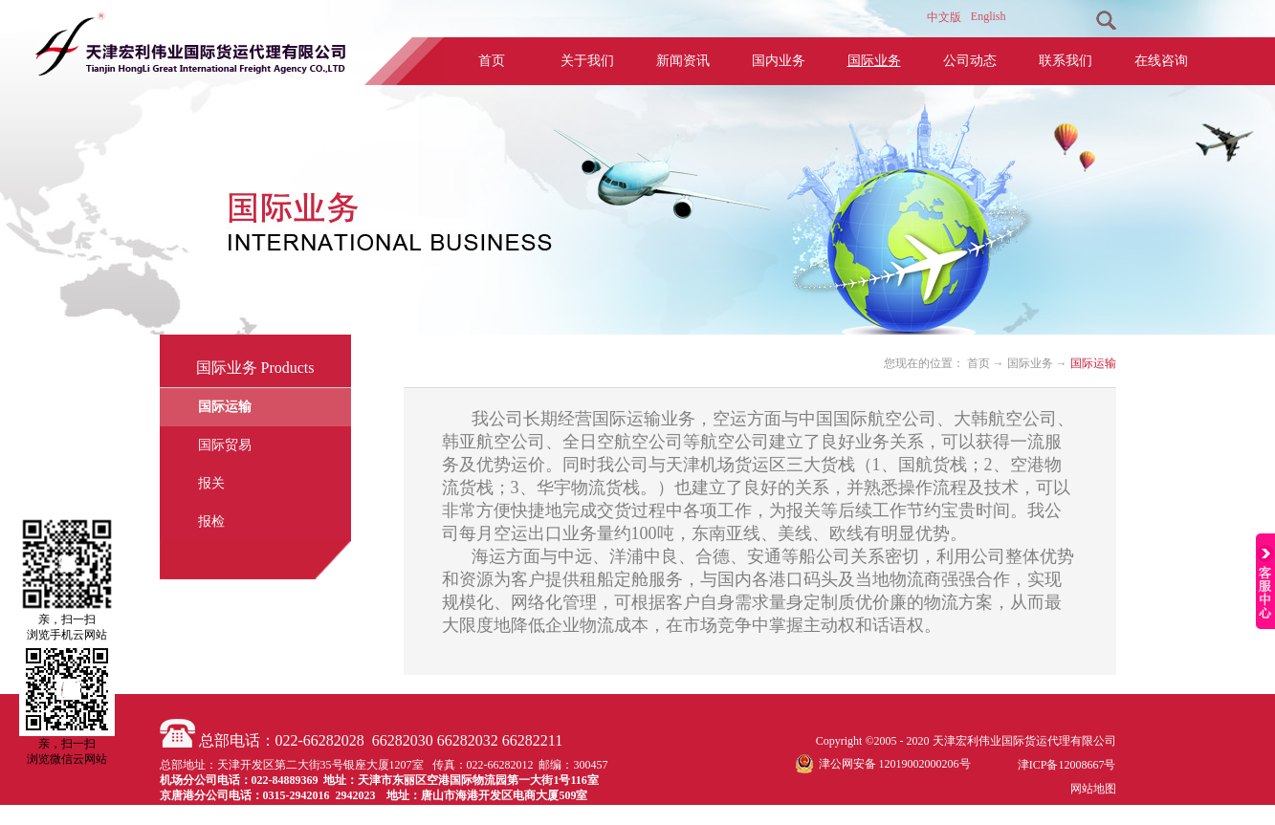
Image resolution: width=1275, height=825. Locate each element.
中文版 (944, 17)
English (988, 16)
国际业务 (1030, 363)
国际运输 (1093, 363)
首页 (491, 61)
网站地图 (1090, 788)
